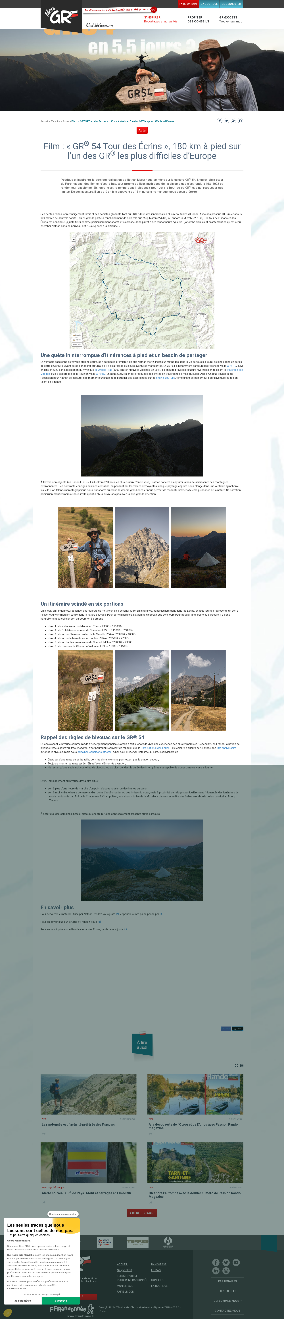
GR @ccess (124, 1270)
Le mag (156, 1270)
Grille (236, 1065)
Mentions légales (153, 1307)
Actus (66, 121)
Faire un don (188, 3)
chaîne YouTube (165, 377)
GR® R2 (100, 373)
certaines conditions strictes (95, 752)
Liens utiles (228, 1291)
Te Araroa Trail (103, 369)
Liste (241, 1065)
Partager (226, 1028)
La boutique (209, 3)
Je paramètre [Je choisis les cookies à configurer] (22, 1300)
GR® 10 (231, 365)
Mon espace (125, 1285)
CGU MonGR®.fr (171, 1307)
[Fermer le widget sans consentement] (63, 1214)
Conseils (157, 1280)
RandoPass (158, 1264)
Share (44, 1134)
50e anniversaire (226, 748)
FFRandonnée (122, 1307)
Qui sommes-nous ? (228, 1301)
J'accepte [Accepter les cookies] (61, 1300)
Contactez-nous (227, 1310)
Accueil (44, 121)
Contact (103, 1311)
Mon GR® (62, 16)
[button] (7, 1312)
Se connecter (231, 3)
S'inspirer (55, 121)
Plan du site (137, 1307)
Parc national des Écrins (155, 748)
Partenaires (227, 1281)
